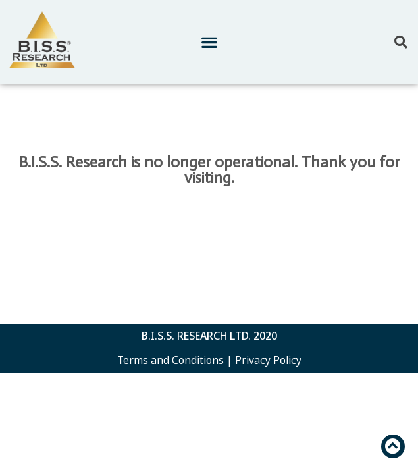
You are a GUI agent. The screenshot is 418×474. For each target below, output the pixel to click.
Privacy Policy (268, 360)
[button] (209, 42)
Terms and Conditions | (174, 360)
